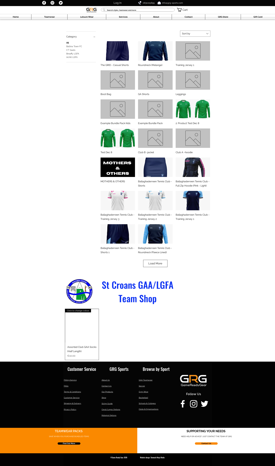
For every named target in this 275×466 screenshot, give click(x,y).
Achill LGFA (72, 56)
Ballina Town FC (74, 46)
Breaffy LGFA (72, 53)
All (67, 42)
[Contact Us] (206, 443)
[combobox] (195, 34)
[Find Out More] (69, 443)
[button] (184, 10)
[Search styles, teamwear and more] (137, 10)
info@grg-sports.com (172, 3)
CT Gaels (70, 49)
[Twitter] (61, 3)
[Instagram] (52, 3)
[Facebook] (44, 3)
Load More (155, 263)
